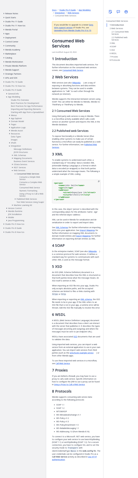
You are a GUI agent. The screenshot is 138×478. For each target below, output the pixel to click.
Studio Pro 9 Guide (67, 10)
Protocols (115, 60)
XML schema (86, 299)
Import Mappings (87, 230)
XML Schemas (62, 227)
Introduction (117, 24)
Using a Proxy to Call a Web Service (69, 384)
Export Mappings (83, 235)
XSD (75, 336)
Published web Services (120, 38)
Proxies (114, 56)
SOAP (113, 46)
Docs (54, 10)
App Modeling (85, 10)
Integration (60, 12)
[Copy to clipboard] (98, 181)
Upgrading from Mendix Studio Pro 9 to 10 (72, 30)
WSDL (114, 53)
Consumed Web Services (117, 21)
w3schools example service (82, 352)
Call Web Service (63, 363)
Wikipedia (76, 82)
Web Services (73, 12)
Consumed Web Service (72, 70)
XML (113, 43)
